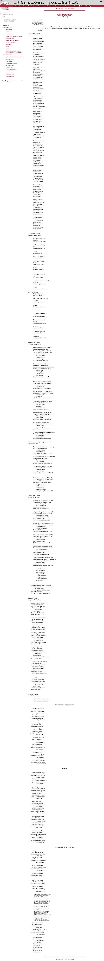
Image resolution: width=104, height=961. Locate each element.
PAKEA (8, 49)
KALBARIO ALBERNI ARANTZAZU (14, 57)
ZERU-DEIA (9, 29)
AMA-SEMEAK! (10, 76)
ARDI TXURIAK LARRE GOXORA (14, 36)
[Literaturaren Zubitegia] (9, 21)
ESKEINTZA (6, 25)
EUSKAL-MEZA (10, 67)
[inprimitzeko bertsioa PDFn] (10, 20)
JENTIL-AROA (9, 34)
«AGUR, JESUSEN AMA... (12, 69)
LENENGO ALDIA (7, 27)
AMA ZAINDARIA (10, 72)
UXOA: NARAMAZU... (11, 42)
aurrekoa (59, 8)
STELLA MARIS (10, 74)
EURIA (7, 46)
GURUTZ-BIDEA (10, 59)
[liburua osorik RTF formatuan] (10, 19)
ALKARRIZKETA (10, 65)
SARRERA (8, 31)
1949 (3, 16)
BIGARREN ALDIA (7, 54)
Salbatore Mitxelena (7, 14)
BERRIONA (9, 44)
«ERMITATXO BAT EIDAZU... (13, 40)
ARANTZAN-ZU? (10, 38)
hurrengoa (69, 8)
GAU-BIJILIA (9, 61)
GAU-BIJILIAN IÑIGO (11, 63)
